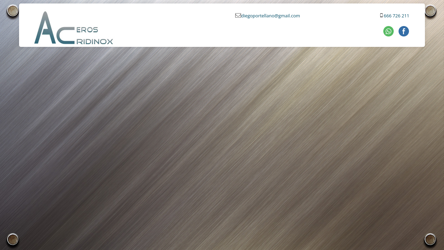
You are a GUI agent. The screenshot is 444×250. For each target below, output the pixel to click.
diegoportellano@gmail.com (270, 15)
